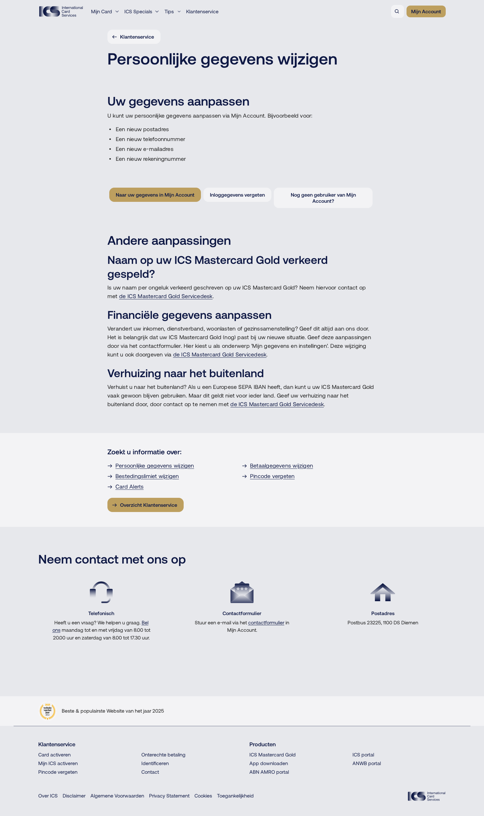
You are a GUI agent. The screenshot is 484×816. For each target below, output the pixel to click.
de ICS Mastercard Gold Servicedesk (166, 296)
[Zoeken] (397, 11)
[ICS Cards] (426, 796)
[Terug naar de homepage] (61, 11)
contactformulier (266, 622)
